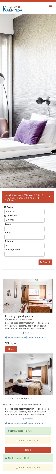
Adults (7, 179)
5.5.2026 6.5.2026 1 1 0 (23, 145)
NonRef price (15, 378)
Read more (28, 280)
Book (11, 296)
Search (45, 209)
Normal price (24, 387)
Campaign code (12, 196)
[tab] (28, 145)
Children (8, 188)
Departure (12, 162)
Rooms (7, 171)
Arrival (10, 154)
